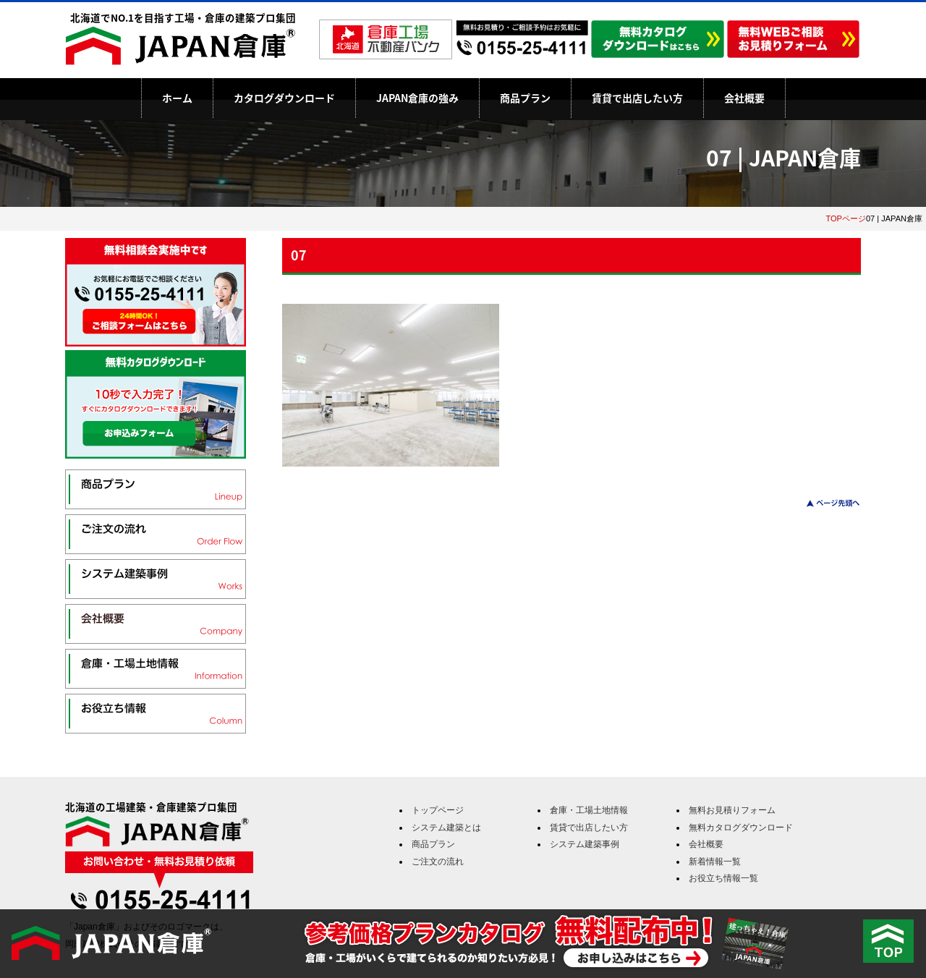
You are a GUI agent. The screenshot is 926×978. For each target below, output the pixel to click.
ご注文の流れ (438, 861)
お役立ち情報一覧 (723, 878)
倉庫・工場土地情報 (589, 810)
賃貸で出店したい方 (637, 97)
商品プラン (525, 97)
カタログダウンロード (284, 97)
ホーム (177, 97)
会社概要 (744, 97)
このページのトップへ (824, 503)
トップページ (438, 810)
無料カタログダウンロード (741, 827)
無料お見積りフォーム (732, 810)
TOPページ (845, 218)
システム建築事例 (584, 844)
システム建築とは (446, 827)
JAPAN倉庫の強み (417, 97)
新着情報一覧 (715, 861)
